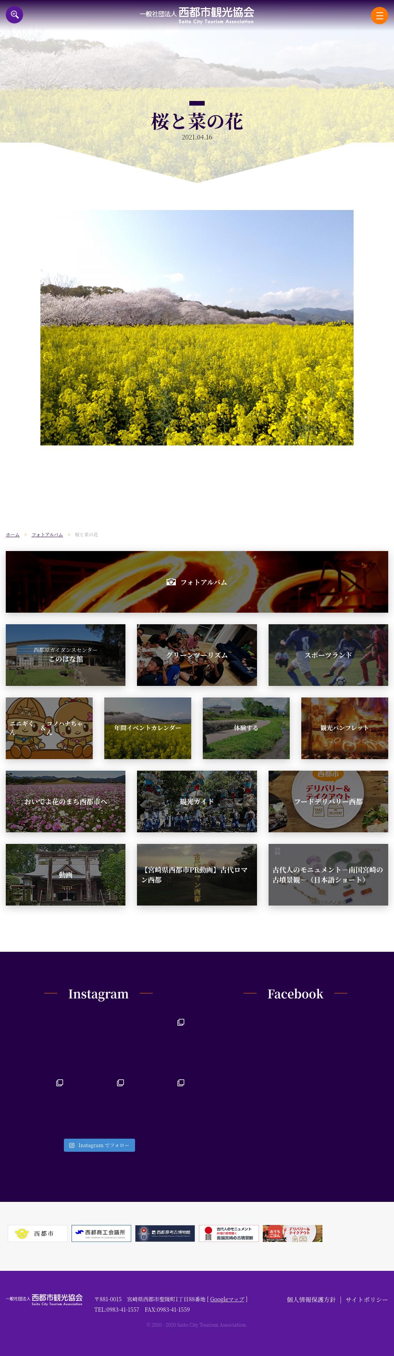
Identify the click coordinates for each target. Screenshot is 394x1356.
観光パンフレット (344, 727)
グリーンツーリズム (197, 655)
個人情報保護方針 (311, 1299)
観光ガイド (197, 801)
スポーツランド (328, 655)
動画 (66, 874)
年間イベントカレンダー (147, 727)
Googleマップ (227, 1299)
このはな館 (65, 655)
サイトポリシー (367, 1299)
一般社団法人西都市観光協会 (197, 15)
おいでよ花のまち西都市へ (65, 801)
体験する (246, 727)
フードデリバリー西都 (328, 801)
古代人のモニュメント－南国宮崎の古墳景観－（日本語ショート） (327, 874)
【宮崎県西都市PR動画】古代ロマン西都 (194, 874)
